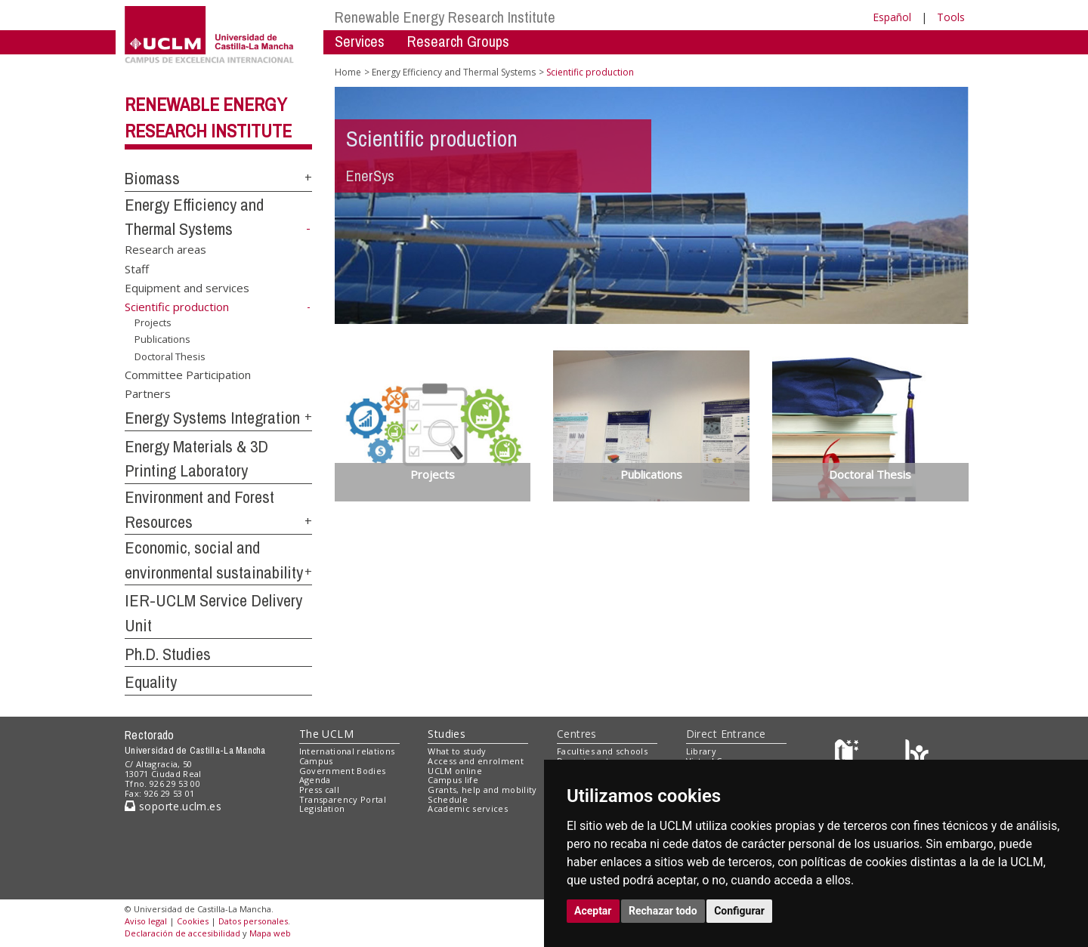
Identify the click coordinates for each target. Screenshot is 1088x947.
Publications (162, 339)
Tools (951, 17)
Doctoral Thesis (170, 356)
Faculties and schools (602, 751)
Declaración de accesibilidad (182, 933)
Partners (148, 393)
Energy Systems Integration (212, 417)
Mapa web (270, 933)
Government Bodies (342, 770)
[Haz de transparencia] (849, 755)
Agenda (315, 779)
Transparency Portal (342, 799)
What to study (457, 751)
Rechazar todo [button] (663, 911)
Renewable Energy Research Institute (445, 17)
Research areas (165, 249)
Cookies (193, 921)
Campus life (453, 779)
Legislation (322, 808)
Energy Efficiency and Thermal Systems (454, 72)
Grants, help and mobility (482, 789)
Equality (151, 682)
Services (360, 41)
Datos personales (253, 921)
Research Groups (458, 41)
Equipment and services (187, 287)
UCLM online (455, 770)
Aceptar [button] (593, 911)
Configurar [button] (739, 911)
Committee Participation (188, 373)
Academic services (468, 808)
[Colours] (917, 755)
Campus (316, 761)
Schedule (448, 799)
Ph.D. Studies (168, 654)
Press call (319, 789)
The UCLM (326, 733)
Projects (153, 322)
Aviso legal (146, 921)
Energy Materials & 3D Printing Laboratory (196, 459)
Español (892, 17)
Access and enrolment (476, 761)
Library (701, 751)
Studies (446, 733)
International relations (347, 751)
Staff (137, 268)
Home (348, 72)
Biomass (152, 178)
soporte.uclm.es (173, 806)
